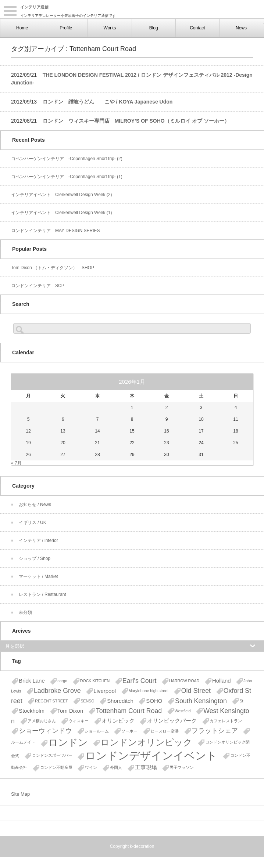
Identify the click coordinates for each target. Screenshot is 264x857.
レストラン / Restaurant (42, 594)
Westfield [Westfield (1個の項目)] (183, 711)
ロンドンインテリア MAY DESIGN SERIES (55, 230)
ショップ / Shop (34, 558)
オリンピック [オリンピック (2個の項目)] (118, 720)
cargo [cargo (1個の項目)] (62, 681)
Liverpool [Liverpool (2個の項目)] (104, 691)
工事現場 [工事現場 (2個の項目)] (146, 767)
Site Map (20, 794)
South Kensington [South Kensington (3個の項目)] (201, 701)
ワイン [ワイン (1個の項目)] (91, 767)
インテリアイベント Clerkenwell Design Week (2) (61, 194)
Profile (66, 27)
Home (22, 27)
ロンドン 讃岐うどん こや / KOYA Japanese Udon (108, 102)
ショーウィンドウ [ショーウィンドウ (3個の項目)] (45, 730)
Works (110, 27)
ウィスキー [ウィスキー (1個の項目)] (78, 721)
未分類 (25, 612)
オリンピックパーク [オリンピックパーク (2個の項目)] (172, 720)
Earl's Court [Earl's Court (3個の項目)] (139, 680)
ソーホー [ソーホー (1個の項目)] (129, 731)
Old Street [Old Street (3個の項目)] (196, 690)
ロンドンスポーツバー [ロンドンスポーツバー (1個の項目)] (52, 755)
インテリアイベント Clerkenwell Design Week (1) (61, 212)
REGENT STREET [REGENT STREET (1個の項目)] (51, 701)
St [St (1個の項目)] (241, 701)
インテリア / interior (38, 540)
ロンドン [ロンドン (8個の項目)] (68, 742)
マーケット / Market (38, 576)
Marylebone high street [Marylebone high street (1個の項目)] (148, 690)
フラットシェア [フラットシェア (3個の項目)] (215, 730)
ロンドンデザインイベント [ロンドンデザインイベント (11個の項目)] (151, 755)
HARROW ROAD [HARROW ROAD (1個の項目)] (184, 681)
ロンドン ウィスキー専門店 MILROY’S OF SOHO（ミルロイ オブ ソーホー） (136, 121)
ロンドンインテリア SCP (37, 285)
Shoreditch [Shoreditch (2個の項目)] (120, 701)
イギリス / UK (32, 522)
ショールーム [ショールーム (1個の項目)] (97, 731)
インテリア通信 (34, 7)
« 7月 (16, 463)
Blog (153, 27)
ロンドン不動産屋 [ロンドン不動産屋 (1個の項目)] (56, 767)
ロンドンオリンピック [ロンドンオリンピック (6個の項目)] (146, 742)
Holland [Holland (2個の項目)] (221, 680)
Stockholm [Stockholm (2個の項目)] (31, 711)
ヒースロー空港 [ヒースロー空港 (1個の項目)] (164, 731)
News (241, 27)
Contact (197, 27)
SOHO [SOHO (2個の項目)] (154, 701)
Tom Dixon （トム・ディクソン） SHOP (52, 267)
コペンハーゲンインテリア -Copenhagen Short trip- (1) (66, 176)
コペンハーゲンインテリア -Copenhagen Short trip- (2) (66, 158)
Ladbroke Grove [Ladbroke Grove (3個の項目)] (57, 690)
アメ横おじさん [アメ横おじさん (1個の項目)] (42, 721)
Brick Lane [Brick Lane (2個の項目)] (32, 680)
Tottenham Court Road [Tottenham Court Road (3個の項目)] (129, 711)
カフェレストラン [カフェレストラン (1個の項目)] (226, 721)
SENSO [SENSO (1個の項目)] (87, 701)
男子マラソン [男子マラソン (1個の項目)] (182, 767)
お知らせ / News (35, 504)
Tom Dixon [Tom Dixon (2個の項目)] (70, 711)
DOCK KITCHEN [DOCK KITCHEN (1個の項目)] (95, 681)
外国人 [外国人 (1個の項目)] (116, 767)
